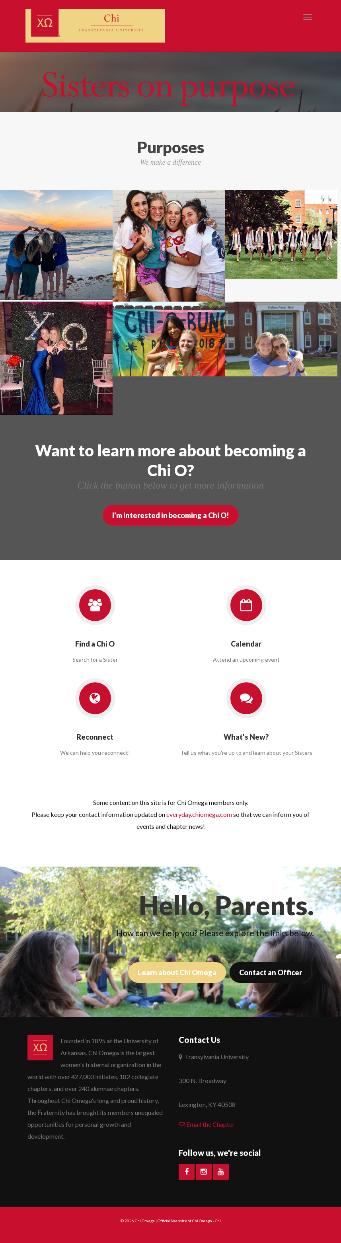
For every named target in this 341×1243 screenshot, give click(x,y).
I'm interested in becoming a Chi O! (170, 515)
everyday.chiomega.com (199, 814)
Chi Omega (145, 1220)
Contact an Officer (270, 972)
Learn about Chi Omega (177, 972)
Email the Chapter (207, 1124)
